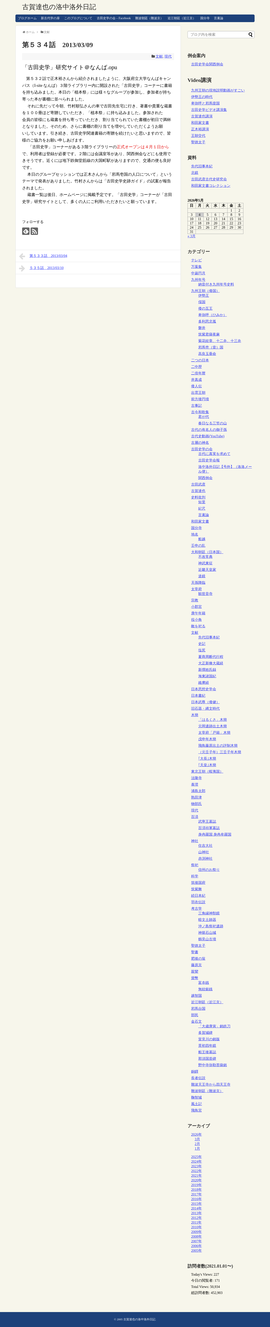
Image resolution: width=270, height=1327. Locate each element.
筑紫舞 (196, 889)
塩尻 (201, 650)
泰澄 (194, 784)
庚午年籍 (198, 613)
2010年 (196, 1227)
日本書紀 (198, 695)
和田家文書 (200, 123)
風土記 (196, 1104)
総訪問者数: (201, 1293)
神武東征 (205, 563)
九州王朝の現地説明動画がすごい (218, 90)
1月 (197, 1148)
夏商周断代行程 (210, 657)
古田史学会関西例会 (207, 64)
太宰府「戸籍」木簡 (214, 732)
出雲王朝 (198, 392)
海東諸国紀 (207, 676)
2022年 (196, 1171)
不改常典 (205, 557)
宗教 (194, 600)
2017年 (196, 1194)
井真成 (196, 380)
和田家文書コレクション (210, 186)
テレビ (196, 260)
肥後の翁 (198, 958)
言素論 (218, 18)
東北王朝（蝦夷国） (207, 771)
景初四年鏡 (207, 1045)
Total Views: (200, 1287)
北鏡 (194, 173)
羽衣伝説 (198, 902)
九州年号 (198, 280)
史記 (201, 644)
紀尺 (201, 508)
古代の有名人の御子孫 (209, 430)
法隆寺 (196, 778)
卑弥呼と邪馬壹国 (205, 103)
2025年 (196, 1157)
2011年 (196, 1222)
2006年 (196, 1246)
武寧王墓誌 (207, 821)
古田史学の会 (202, 449)
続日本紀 (198, 895)
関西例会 (205, 478)
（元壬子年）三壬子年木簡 (219, 752)
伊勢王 (203, 295)
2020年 (196, 1180)
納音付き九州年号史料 (216, 284)
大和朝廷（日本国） (207, 552)
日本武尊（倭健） (205, 702)
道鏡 (201, 576)
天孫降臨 (198, 582)
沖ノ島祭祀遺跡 (210, 926)
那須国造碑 (207, 1058)
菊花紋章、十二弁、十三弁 (219, 341)
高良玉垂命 (207, 354)
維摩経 (203, 682)
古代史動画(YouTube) (207, 436)
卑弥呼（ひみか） (212, 315)
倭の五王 (205, 308)
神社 (194, 841)
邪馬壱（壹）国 (210, 347)
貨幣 (194, 978)
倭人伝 (196, 386)
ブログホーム (27, 18)
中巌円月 (198, 273)
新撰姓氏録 (207, 670)
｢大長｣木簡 (207, 758)
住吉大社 (205, 845)
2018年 (196, 1189)
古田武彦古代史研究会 (209, 179)
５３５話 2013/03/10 (41, 268)
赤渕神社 (205, 858)
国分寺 (205, 18)
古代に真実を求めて (214, 454)
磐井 (201, 328)
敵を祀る (198, 626)
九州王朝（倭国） (205, 291)
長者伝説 (198, 1078)
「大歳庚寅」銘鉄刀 (214, 1026)
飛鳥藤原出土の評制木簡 (218, 745)
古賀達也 (198, 491)
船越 (201, 539)
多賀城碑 (205, 1033)
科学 (194, 876)
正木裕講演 (200, 129)
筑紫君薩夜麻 (209, 334)
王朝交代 (198, 136)
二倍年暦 (198, 373)
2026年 (196, 1134)
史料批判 (198, 497)
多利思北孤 (207, 321)
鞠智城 (196, 1097)
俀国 (201, 302)
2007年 (196, 1241)
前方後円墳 (200, 399)
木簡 (194, 715)
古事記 (196, 405)
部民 (194, 1015)
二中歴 (196, 367)
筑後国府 (198, 883)
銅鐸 (194, 1071)
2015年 (196, 1204)
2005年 (196, 1250)
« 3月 (192, 236)
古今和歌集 (200, 412)
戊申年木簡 (207, 739)
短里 (201, 502)
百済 (194, 817)
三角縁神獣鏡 (209, 913)
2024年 (196, 1161)
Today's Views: (202, 1274)
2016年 (196, 1199)
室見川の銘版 (209, 1039)
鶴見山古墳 (207, 939)
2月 (197, 1144)
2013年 (196, 1213)
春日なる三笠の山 (212, 423)
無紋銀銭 (205, 989)
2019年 (196, 1185)
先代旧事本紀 (202, 166)
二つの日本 (200, 360)
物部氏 (196, 804)
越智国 (196, 995)
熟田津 (196, 797)
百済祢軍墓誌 (209, 828)
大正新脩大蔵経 (210, 663)
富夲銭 (203, 983)
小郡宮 (196, 607)
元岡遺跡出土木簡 (212, 726)
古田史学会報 (209, 460)
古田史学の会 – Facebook (114, 18)
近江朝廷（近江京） (182, 18)
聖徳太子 (198, 142)
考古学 (196, 908)
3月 (197, 1139)
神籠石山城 (207, 933)
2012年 (196, 1218)
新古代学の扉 (50, 18)
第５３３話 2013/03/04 (43, 256)
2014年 (196, 1208)
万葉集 (196, 267)
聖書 (194, 952)
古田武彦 (198, 484)
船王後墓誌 (207, 1052)
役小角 (196, 620)
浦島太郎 (198, 791)
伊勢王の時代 (202, 97)
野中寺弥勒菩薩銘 (212, 1065)
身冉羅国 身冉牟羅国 (214, 834)
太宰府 (196, 589)
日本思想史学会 (203, 689)
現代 (168, 56)
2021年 (196, 1175)
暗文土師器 (207, 920)
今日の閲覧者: (202, 1280)
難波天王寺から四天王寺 (210, 1084)
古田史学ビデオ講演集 (209, 110)
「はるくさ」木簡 (212, 720)
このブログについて (78, 18)
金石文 (196, 1021)
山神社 (203, 852)
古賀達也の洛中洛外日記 (59, 6)
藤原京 (196, 965)
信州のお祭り (209, 870)
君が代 (203, 417)
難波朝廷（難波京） (149, 18)
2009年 (196, 1232)
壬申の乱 (198, 545)
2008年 (196, 1236)
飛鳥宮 (196, 1110)
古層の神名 (200, 442)
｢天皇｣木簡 (207, 765)
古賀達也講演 (202, 116)
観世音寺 (205, 594)
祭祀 (194, 865)
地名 (194, 534)
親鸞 (194, 971)
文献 (159, 56)
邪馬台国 (198, 1008)
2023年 (196, 1166)
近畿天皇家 (207, 570)
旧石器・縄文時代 (205, 708)
